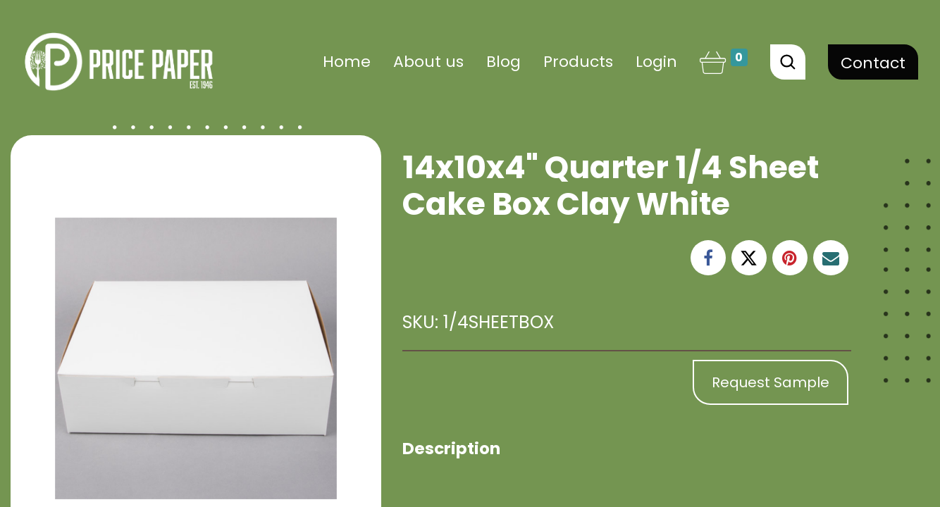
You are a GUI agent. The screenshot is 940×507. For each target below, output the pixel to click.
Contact (873, 63)
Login (656, 62)
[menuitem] (346, 61)
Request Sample (770, 382)
